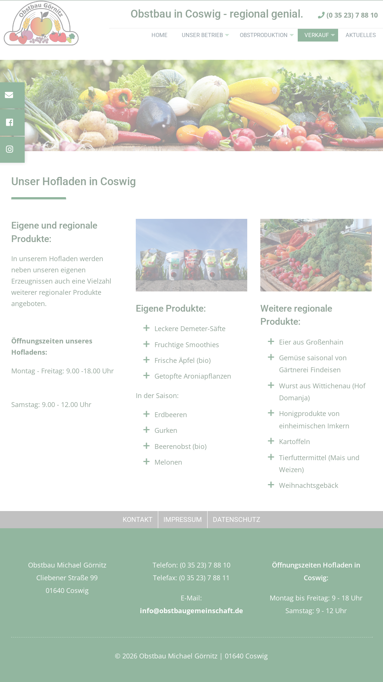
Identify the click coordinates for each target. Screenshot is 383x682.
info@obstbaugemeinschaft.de (191, 610)
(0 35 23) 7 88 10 (348, 25)
